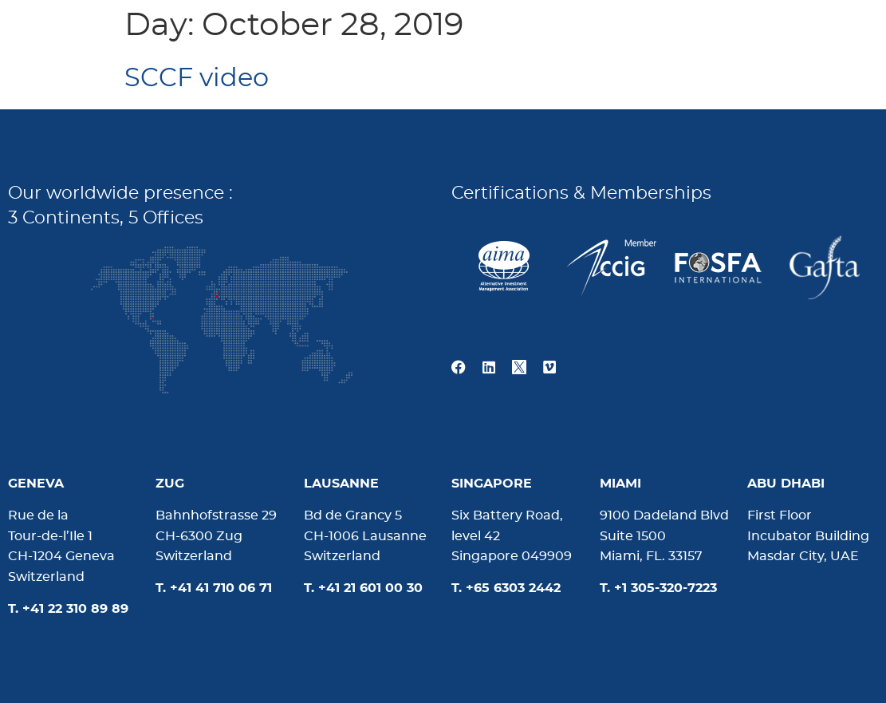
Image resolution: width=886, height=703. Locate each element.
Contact (810, 35)
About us (538, 35)
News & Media (676, 35)
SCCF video (196, 78)
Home (433, 35)
